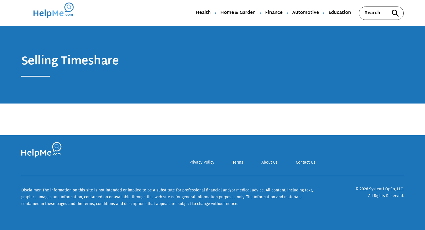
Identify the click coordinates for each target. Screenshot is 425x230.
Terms (238, 162)
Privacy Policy (201, 162)
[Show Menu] (25, 12)
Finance (273, 13)
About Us (269, 162)
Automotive (305, 13)
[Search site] (395, 13)
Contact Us (305, 162)
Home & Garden (238, 13)
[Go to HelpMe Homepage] (55, 13)
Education (339, 13)
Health (203, 13)
